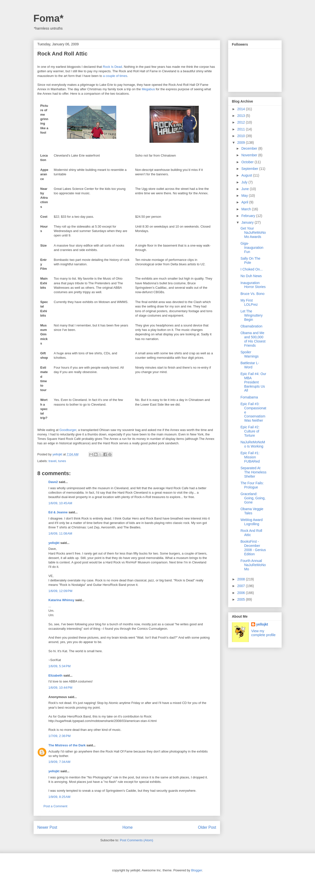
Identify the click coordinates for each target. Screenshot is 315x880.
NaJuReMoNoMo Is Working (252, 444)
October (248, 162)
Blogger (196, 870)
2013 (241, 116)
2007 (241, 586)
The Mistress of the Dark (67, 745)
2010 (241, 136)
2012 (241, 122)
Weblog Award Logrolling (251, 522)
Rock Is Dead (112, 67)
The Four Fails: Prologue (252, 485)
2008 (241, 579)
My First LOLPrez (249, 302)
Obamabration (251, 326)
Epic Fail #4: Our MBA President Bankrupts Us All (253, 382)
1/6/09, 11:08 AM (60, 533)
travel (52, 461)
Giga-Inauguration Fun (251, 247)
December (249, 148)
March (246, 209)
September (250, 169)
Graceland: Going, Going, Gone (252, 498)
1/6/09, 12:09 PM (60, 591)
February (248, 216)
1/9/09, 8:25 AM (59, 797)
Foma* (48, 18)
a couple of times (115, 76)
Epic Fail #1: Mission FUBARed (250, 457)
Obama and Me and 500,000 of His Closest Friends (252, 339)
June (245, 189)
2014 (241, 109)
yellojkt (54, 543)
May (245, 196)
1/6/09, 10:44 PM (60, 687)
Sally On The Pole (250, 260)
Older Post (207, 827)
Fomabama (249, 397)
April (245, 202)
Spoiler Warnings (249, 354)
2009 (241, 142)
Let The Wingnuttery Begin (251, 315)
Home (127, 827)
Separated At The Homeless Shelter (253, 472)
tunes (62, 461)
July (245, 182)
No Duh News (251, 276)
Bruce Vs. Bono (252, 294)
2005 (241, 599)
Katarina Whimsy (61, 600)
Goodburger (67, 430)
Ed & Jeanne (58, 512)
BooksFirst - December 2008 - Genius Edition (253, 547)
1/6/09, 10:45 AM (60, 503)
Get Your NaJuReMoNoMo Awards (253, 232)
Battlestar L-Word (249, 365)
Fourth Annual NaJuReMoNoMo (253, 565)
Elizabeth (56, 675)
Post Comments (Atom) (136, 840)
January (248, 222)
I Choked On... (251, 269)
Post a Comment (55, 806)
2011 (241, 129)
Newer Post (47, 827)
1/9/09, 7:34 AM (59, 762)
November (249, 155)
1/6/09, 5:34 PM (60, 666)
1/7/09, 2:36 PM (60, 736)
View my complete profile (263, 633)
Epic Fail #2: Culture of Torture (249, 431)
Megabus (148, 89)
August (247, 175)
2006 (241, 593)
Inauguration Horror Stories (252, 285)
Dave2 (53, 482)
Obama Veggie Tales (251, 511)
